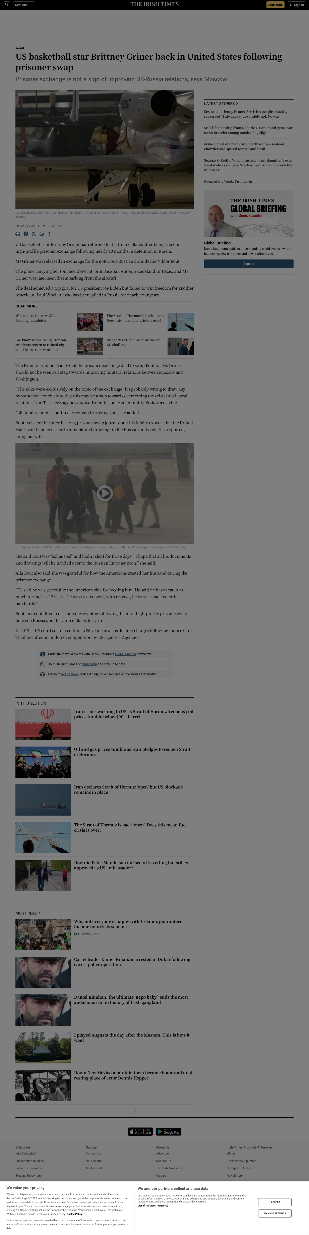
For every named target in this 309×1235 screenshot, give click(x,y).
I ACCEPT (274, 1202)
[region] (154, 1208)
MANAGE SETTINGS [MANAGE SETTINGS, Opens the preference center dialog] (275, 1213)
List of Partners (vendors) (153, 1205)
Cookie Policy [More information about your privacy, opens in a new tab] (74, 1214)
